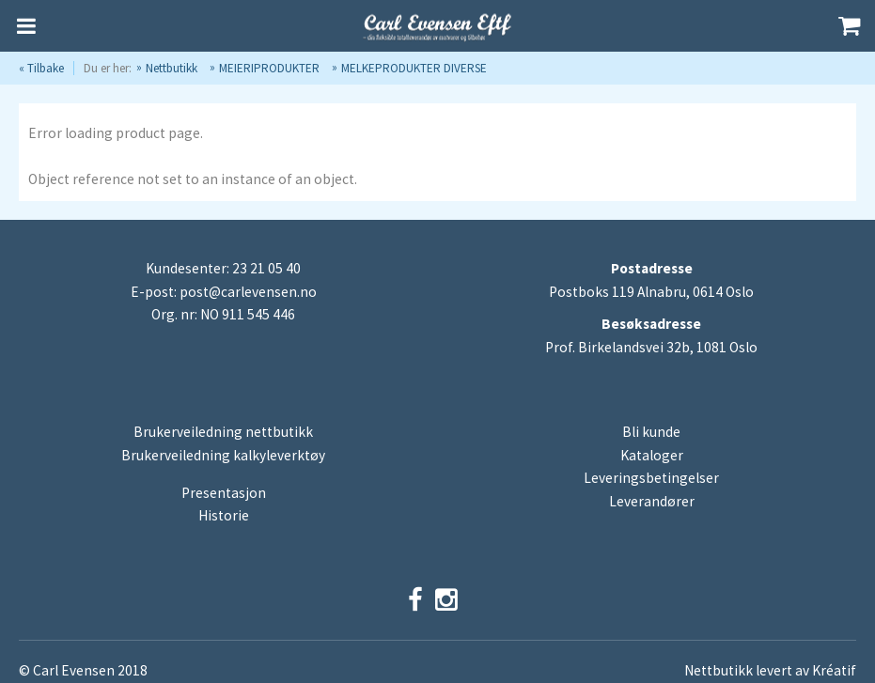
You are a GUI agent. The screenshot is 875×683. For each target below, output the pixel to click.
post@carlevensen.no (248, 292)
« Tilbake (41, 68)
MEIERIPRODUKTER (269, 68)
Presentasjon (223, 493)
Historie (223, 515)
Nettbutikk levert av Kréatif (770, 670)
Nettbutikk (171, 68)
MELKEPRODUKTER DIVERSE (414, 68)
